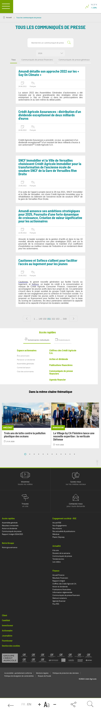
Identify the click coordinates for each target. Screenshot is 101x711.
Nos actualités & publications (63, 531)
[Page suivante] (73, 319)
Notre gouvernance (9, 547)
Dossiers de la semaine (61, 553)
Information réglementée (62, 592)
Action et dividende (9, 528)
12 (74, 454)
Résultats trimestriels (10, 525)
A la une (55, 550)
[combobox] (50, 53)
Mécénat (55, 534)
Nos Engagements (59, 525)
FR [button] (23, 704)
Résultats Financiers (60, 578)
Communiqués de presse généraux (74, 59)
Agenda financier (58, 601)
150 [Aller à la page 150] (45, 319)
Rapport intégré (58, 581)
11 (70, 454)
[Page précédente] (27, 319)
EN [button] (29, 704)
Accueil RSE (56, 522)
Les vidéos (56, 562)
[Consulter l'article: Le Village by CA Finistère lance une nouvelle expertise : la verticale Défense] (75, 425)
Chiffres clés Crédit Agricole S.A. (64, 584)
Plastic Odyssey (58, 537)
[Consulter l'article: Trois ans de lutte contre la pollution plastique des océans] (26, 424)
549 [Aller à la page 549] (65, 319)
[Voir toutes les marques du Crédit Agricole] (50, 658)
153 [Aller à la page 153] (57, 319)
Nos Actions (57, 528)
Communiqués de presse (11, 531)
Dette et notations (59, 598)
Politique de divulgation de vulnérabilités (19, 676)
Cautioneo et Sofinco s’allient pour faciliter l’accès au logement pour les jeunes (47, 262)
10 (65, 454)
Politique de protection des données (66, 673)
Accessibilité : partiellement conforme (18, 673)
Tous (13, 59)
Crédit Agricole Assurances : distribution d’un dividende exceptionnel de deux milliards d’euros (49, 115)
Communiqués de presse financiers (37, 59)
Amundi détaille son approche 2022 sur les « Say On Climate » (48, 73)
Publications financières (61, 589)
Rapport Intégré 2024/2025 (12, 534)
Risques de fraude (44, 676)
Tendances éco (58, 559)
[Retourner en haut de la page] (97, 464)
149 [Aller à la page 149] (40, 319)
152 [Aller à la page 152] (53, 319)
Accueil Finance (58, 575)
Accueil (7, 17)
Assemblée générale (9, 522)
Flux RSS (55, 604)
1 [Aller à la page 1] (34, 319)
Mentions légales (42, 673)
